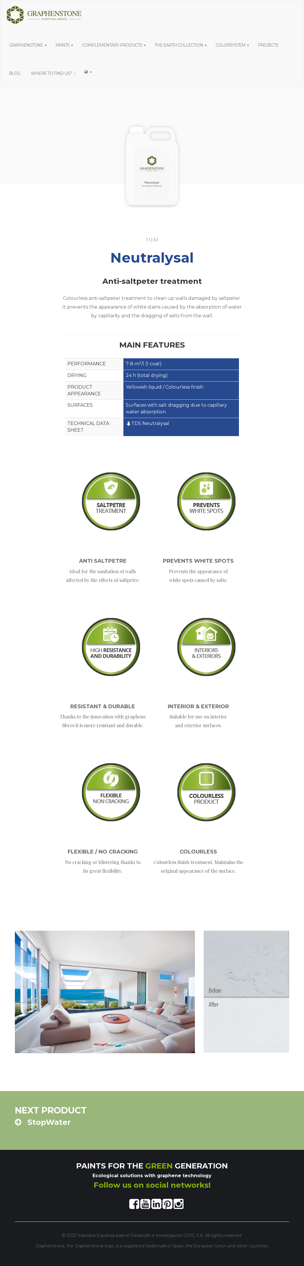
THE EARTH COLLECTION (181, 45)
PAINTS (64, 45)
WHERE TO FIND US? (53, 73)
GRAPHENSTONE (28, 45)
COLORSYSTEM (232, 45)
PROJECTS (269, 45)
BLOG (15, 73)
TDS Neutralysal (147, 423)
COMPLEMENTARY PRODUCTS (114, 45)
